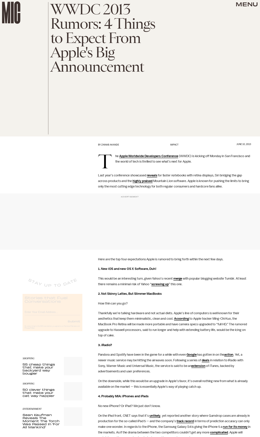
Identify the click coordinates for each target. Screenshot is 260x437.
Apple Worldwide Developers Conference (148, 156)
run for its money (235, 426)
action (228, 354)
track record (185, 421)
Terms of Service (70, 329)
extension (198, 366)
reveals (152, 175)
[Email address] (52, 314)
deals (205, 360)
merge (177, 278)
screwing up (160, 284)
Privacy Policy (30, 331)
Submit (74, 324)
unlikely (155, 415)
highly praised (143, 181)
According (181, 318)
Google (192, 354)
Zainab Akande (110, 144)
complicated (219, 432)
